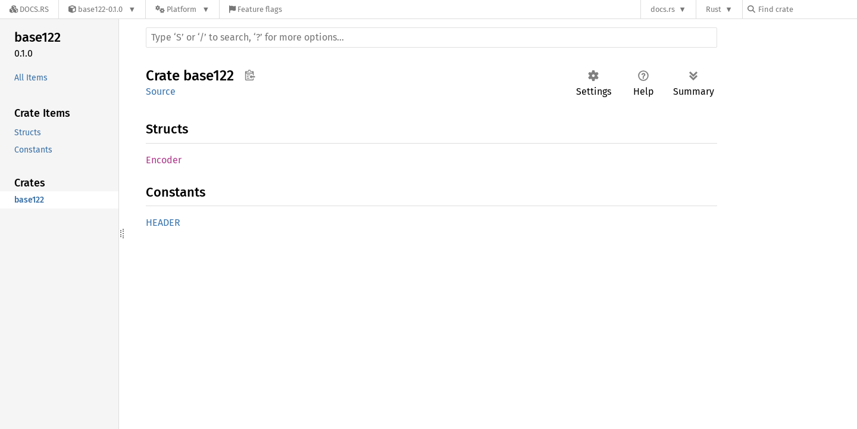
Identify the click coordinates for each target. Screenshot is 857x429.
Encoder (164, 160)
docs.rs (662, 9)
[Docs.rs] (29, 9)
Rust (713, 9)
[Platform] (182, 9)
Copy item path (249, 75)
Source (161, 91)
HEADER (163, 222)
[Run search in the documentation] (431, 37)
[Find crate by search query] (807, 9)
